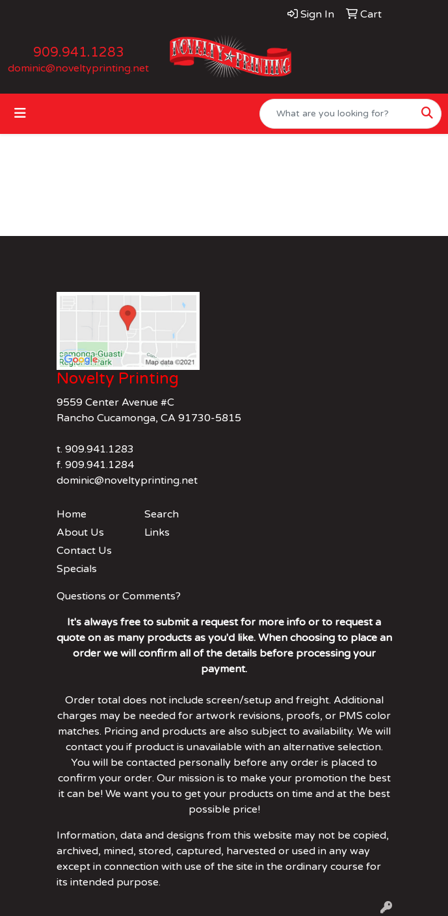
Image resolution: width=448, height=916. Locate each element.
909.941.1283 (78, 52)
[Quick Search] (336, 114)
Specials (77, 568)
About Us (80, 532)
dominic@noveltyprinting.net (78, 68)
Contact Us (84, 550)
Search (161, 514)
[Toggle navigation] (20, 113)
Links (157, 532)
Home (71, 514)
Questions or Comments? (119, 596)
